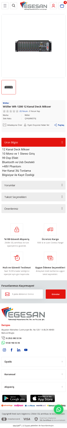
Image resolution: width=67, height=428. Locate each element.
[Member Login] (53, 5)
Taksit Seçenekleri (15, 197)
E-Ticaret (26, 425)
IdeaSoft (17, 425)
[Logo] (33, 5)
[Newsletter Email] (22, 294)
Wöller (27, 115)
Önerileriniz (11, 208)
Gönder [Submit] (56, 294)
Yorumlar (9, 185)
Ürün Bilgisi (11, 142)
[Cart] (62, 5)
